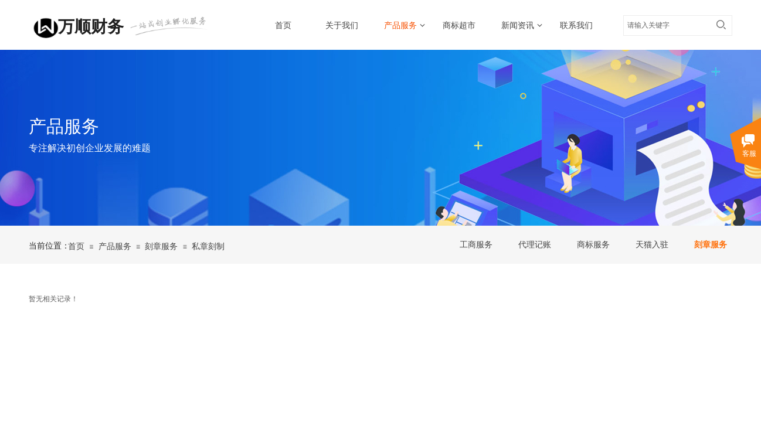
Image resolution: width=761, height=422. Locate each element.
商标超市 (459, 25)
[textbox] (666, 25)
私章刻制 (208, 246)
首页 (283, 25)
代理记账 (534, 244)
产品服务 (400, 25)
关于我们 (341, 25)
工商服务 (476, 244)
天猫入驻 (652, 244)
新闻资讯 (517, 25)
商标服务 (593, 244)
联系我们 (576, 25)
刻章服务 (710, 244)
